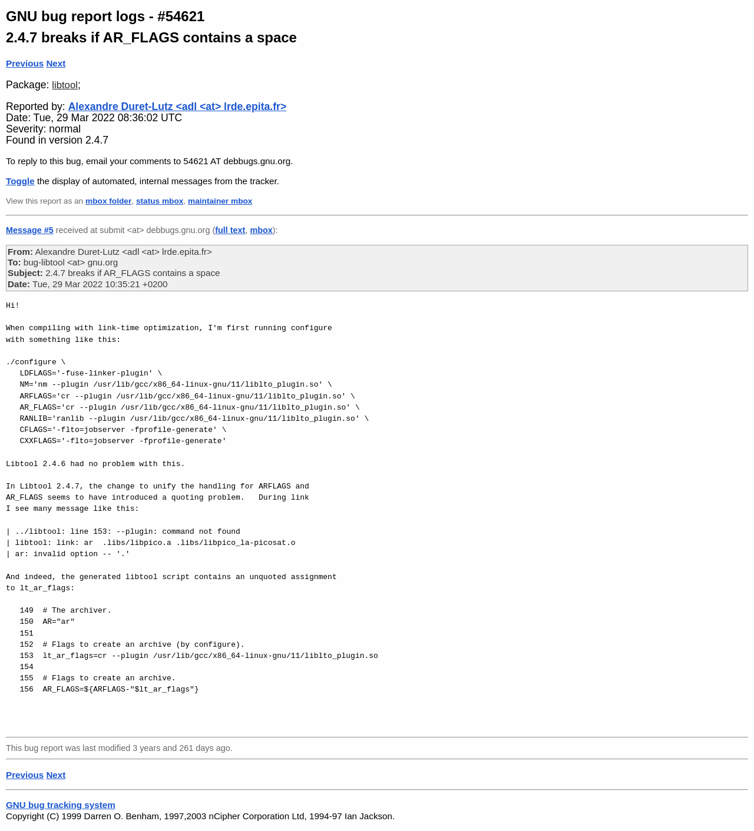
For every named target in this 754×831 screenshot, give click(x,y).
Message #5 (30, 230)
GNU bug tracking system (60, 805)
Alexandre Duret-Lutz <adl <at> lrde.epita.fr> (177, 106)
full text (230, 230)
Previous (25, 63)
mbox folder (108, 201)
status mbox (160, 201)
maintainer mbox (220, 201)
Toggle (20, 181)
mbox (261, 230)
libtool (65, 85)
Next (55, 63)
